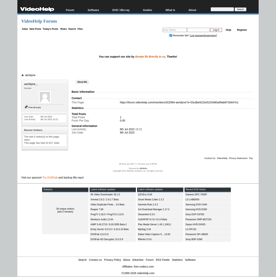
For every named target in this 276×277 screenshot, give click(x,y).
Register (242, 29)
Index (25, 29)
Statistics (177, 259)
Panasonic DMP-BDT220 (198, 219)
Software (93, 10)
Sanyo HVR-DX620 (195, 224)
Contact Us (209, 158)
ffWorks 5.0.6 (145, 239)
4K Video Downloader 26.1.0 (105, 194)
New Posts (35, 29)
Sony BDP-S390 (193, 239)
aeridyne (30, 75)
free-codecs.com (144, 266)
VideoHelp (222, 158)
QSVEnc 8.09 (145, 194)
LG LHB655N (192, 199)
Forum (70, 10)
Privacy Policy (112, 259)
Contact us (95, 259)
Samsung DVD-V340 (196, 204)
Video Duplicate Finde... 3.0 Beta (107, 204)
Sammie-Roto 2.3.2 (148, 204)
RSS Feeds (163, 259)
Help (228, 29)
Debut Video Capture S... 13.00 (154, 234)
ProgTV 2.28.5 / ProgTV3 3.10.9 (107, 214)
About (192, 10)
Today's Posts (50, 29)
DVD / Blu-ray (121, 10)
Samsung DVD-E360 (196, 209)
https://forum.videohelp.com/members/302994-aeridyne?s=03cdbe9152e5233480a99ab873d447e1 (179, 102)
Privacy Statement (238, 158)
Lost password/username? (203, 35)
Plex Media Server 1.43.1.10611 (154, 224)
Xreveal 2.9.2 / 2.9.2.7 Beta (105, 199)
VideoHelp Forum (39, 21)
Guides (147, 10)
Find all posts (33, 107)
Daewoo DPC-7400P (196, 194)
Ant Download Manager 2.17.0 (153, 209)
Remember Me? (179, 35)
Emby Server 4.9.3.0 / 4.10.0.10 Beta (110, 229)
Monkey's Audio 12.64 (102, 219)
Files (80, 29)
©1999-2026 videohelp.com (137, 273)
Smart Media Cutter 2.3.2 (151, 199)
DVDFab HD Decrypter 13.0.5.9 (107, 239)
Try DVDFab (50, 177)
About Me (82, 82)
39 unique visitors (65, 208)
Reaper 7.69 (97, 209)
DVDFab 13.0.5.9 (99, 234)
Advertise (137, 259)
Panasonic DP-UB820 (196, 234)
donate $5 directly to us (150, 56)
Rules (63, 29)
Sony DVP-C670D (194, 214)
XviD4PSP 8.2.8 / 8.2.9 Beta (152, 219)
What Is (170, 10)
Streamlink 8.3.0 (146, 214)
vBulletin (143, 168)
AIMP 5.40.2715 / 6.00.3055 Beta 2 (109, 224)
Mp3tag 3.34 (144, 229)
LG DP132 (190, 229)
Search (72, 29)
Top (251, 158)
